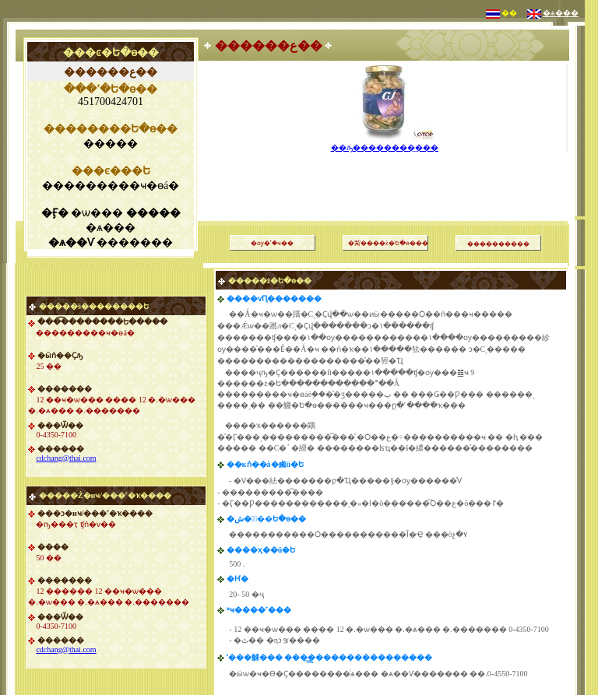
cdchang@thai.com (66, 458)
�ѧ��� (561, 13)
